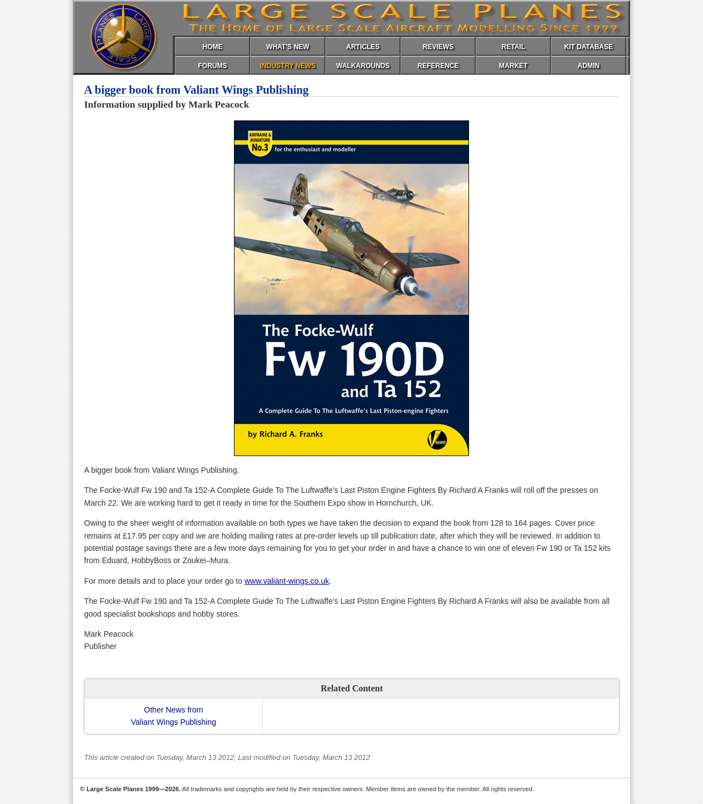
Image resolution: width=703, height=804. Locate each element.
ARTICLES (363, 47)
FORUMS (212, 66)
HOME (213, 47)
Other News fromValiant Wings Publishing (173, 715)
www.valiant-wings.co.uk (287, 581)
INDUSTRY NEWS (287, 66)
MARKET (513, 66)
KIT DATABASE (588, 47)
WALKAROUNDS (363, 66)
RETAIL (513, 47)
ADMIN (588, 66)
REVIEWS (438, 47)
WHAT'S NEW (287, 47)
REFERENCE (437, 66)
